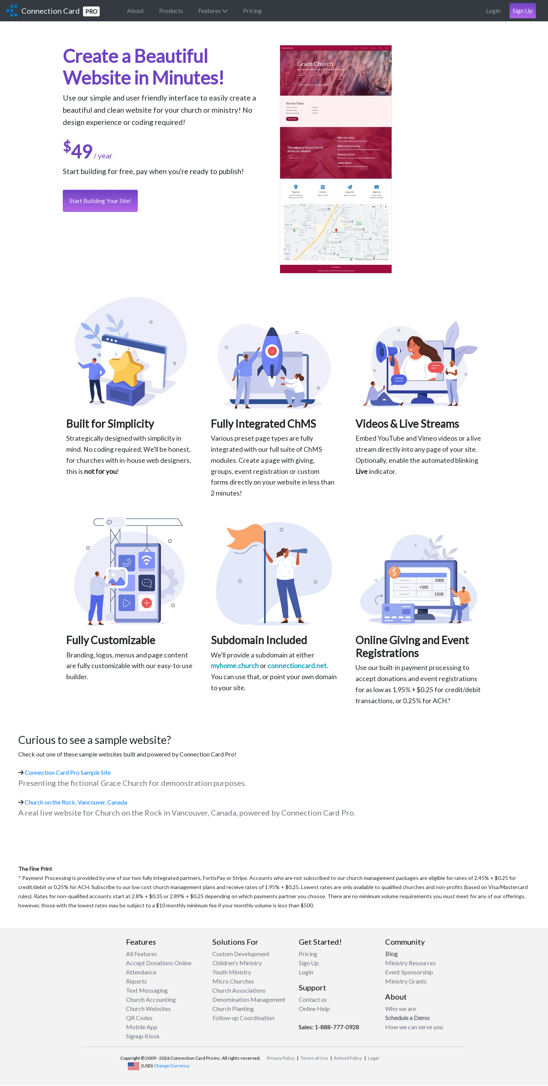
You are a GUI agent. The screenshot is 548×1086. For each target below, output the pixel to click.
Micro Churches (233, 981)
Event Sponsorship (409, 972)
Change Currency (172, 1066)
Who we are (400, 1009)
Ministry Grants (406, 981)
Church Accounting (151, 1000)
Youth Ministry (231, 972)
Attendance (141, 972)
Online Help (314, 1009)
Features (213, 10)
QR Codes (139, 1018)
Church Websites (148, 1009)
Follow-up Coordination (243, 1018)
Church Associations (239, 991)
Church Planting (233, 1009)
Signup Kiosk (143, 1036)
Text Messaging (147, 991)
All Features (141, 954)
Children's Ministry (237, 963)
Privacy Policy (281, 1059)
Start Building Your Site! (100, 201)
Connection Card (60, 11)
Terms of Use (314, 1059)
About (135, 10)
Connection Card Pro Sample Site (68, 773)
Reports (136, 981)
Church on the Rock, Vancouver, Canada (76, 802)
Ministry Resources (410, 963)
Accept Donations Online (158, 963)
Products (171, 10)
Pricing (252, 10)
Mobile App (142, 1027)
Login (493, 10)
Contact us (313, 1000)
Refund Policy (348, 1059)
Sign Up (523, 10)
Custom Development (240, 954)
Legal (373, 1059)
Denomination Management (248, 1000)
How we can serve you (414, 1027)
